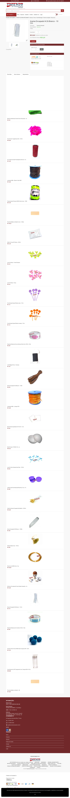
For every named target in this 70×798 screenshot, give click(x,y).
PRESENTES (44, 764)
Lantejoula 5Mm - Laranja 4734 (13, 406)
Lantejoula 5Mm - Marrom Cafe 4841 (14, 180)
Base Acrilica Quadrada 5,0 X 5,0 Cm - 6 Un (15, 426)
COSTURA (59, 763)
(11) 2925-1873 (15, 0)
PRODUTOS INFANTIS (52, 764)
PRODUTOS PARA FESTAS (27, 766)
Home (18, 14)
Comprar (33, 41)
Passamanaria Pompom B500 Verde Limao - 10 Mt (17, 201)
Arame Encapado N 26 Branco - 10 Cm (44, 22)
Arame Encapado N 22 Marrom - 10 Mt (14, 385)
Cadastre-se (36, 14)
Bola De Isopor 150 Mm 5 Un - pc (13, 447)
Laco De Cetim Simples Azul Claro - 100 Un (15, 467)
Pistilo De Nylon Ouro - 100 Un (13, 545)
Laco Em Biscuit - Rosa (11, 282)
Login (41, 14)
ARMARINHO (43, 762)
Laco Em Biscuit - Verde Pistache (13, 262)
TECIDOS (38, 767)
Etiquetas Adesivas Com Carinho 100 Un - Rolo (16, 627)
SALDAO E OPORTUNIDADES (55, 766)
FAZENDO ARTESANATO (11, 17)
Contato (31, 14)
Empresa (22, 14)
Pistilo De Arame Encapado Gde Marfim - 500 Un (16, 508)
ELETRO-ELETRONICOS (16, 764)
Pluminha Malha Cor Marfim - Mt (13, 690)
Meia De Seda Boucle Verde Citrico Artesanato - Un (17, 118)
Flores (35, 17)
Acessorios (53, 17)
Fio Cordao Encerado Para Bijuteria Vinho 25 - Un (16, 159)
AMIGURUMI (37, 762)
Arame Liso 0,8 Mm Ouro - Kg (13, 566)
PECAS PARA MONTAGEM (35, 764)
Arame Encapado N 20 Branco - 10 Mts (14, 529)
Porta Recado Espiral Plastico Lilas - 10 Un (15, 303)
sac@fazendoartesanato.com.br (13, 724)
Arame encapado (47, 17)
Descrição (9, 74)
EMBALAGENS (25, 764)
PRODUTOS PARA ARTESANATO (22, 17)
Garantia (27, 14)
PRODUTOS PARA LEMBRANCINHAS (41, 766)
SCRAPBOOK (32, 767)
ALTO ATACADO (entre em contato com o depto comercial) (21, 762)
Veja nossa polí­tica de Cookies (35, 792)
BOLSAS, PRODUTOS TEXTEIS (23, 763)
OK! (35, 794)
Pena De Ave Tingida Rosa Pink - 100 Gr (15, 138)
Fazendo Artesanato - (31, 768)
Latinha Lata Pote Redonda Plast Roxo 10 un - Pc (16, 487)
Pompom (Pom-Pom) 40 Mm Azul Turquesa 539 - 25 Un (18, 648)
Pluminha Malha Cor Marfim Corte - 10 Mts (15, 221)
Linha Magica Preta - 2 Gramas (13, 364)
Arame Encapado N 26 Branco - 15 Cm (14, 607)
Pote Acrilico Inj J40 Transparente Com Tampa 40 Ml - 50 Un (19, 669)
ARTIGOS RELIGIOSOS (11, 763)
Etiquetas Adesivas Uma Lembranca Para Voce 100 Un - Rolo (19, 344)
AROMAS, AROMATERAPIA (53, 762)
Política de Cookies (9, 741)
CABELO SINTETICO (51, 763)
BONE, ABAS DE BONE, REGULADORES (38, 763)
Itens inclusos (17, 74)
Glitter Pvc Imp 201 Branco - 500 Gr (14, 242)
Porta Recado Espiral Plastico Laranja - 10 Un (16, 323)
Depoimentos (26, 74)
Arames (31, 17)
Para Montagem (40, 17)
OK (41, 49)
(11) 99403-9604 (35, 0)
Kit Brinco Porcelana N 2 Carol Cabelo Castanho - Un (17, 586)
